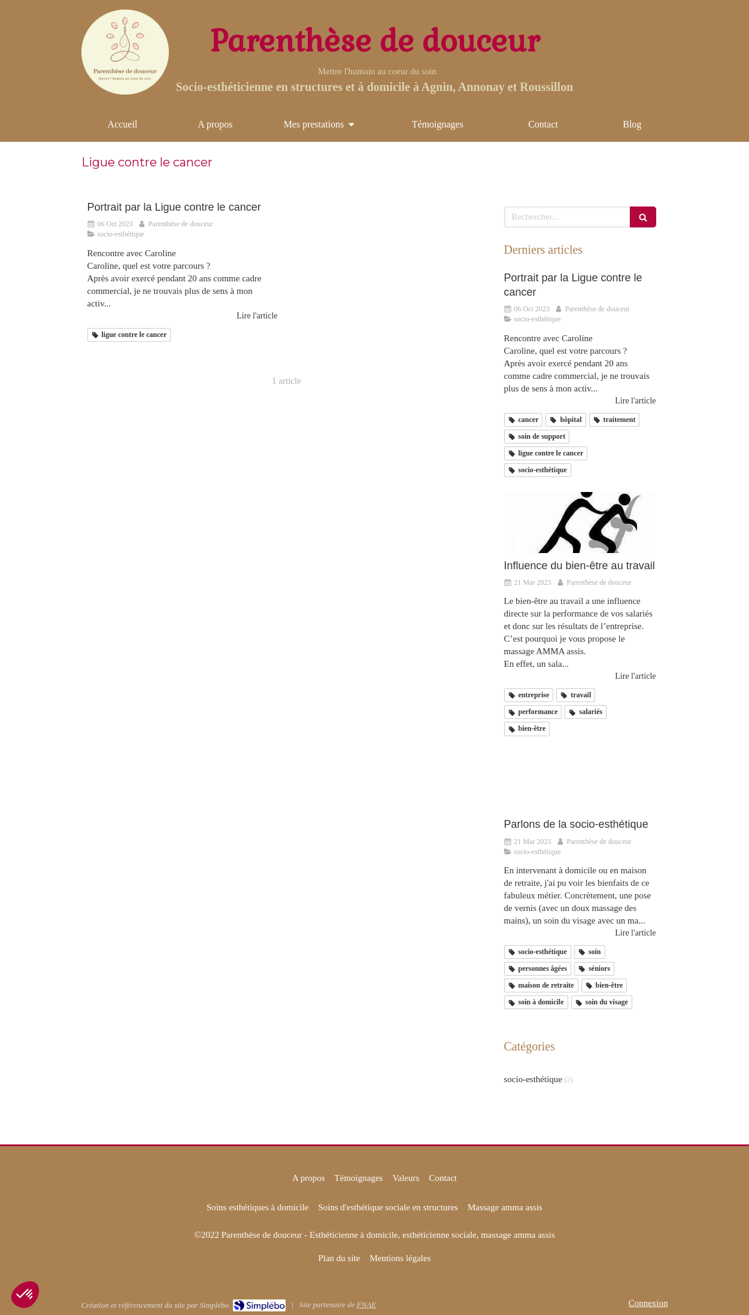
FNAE (367, 1304)
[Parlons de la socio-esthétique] (580, 781)
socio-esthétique (533, 1079)
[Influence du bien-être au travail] (580, 522)
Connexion (648, 1303)
